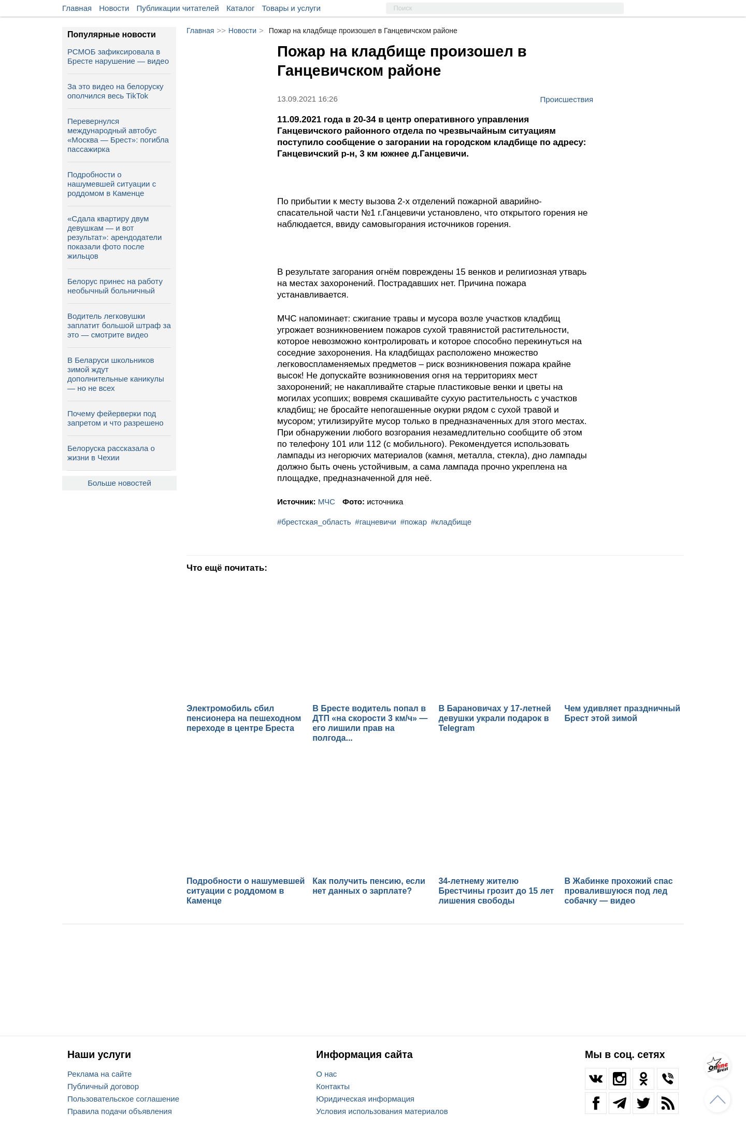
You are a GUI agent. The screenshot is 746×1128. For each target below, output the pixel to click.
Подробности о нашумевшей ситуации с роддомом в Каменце (111, 184)
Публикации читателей (178, 8)
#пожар (413, 521)
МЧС (326, 501)
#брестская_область (314, 521)
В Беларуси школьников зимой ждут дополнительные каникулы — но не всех (115, 374)
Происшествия (566, 99)
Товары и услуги (291, 8)
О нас (326, 1073)
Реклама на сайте (99, 1073)
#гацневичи (375, 521)
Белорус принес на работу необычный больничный (115, 286)
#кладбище (451, 521)
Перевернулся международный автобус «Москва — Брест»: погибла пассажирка (118, 135)
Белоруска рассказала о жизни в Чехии (111, 453)
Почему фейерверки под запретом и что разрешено (115, 418)
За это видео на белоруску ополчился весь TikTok (115, 91)
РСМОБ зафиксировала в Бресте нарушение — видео (118, 56)
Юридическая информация (365, 1098)
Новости (114, 8)
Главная (77, 8)
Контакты (333, 1086)
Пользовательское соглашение (123, 1098)
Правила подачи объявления (119, 1111)
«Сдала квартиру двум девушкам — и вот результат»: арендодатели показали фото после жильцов (114, 237)
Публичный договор (103, 1086)
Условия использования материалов (382, 1111)
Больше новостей (119, 482)
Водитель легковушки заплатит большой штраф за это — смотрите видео (119, 325)
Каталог (240, 8)
